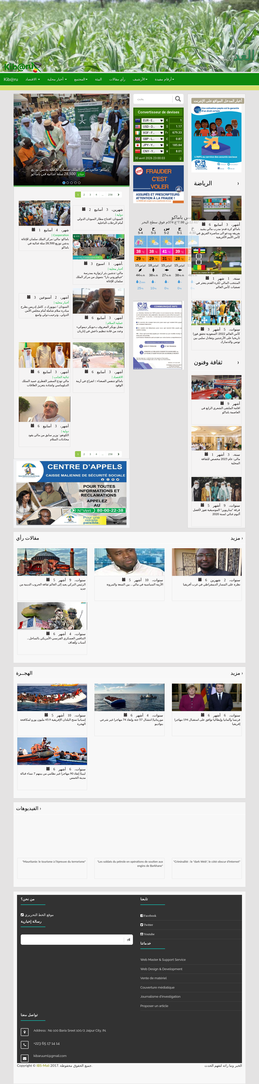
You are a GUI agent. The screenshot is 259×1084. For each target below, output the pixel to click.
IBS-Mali (43, 1065)
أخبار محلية (57, 79)
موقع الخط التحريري (37, 915)
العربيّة (217, 67)
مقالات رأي (129, 537)
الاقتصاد (32, 79)
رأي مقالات (117, 79)
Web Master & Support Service (163, 960)
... (103, 194)
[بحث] (153, 99)
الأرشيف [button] (140, 79)
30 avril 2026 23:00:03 (150, 158)
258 (110, 194)
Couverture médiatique (157, 987)
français (206, 67)
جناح (81, 174)
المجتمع (81, 79)
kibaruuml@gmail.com (50, 1056)
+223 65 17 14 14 (47, 1043)
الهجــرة (129, 672)
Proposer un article (154, 1006)
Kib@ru (11, 79)
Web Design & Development (161, 969)
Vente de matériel (153, 978)
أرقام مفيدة (164, 79)
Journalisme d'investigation (160, 996)
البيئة (98, 79)
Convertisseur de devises (158, 112)
